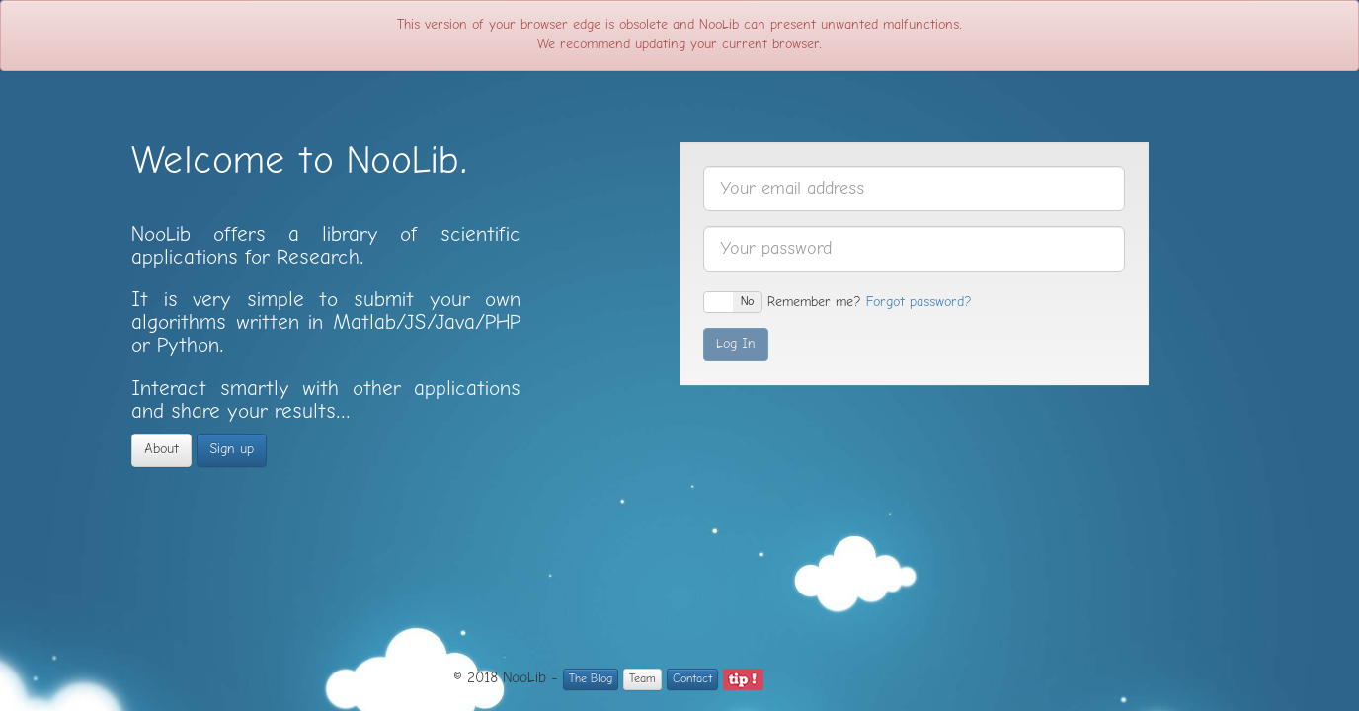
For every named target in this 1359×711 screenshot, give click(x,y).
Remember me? (782, 302)
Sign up (231, 449)
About (161, 449)
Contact (692, 679)
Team (642, 679)
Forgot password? (919, 302)
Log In (736, 344)
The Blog (590, 679)
